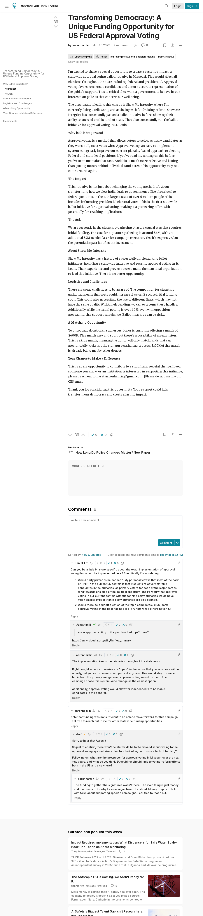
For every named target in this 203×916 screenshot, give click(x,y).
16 (113, 885)
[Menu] (6, 6)
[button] (94, 435)
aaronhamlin (81, 45)
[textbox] (124, 527)
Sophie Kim (77, 885)
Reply (74, 616)
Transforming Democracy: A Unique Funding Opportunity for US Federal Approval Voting (23, 73)
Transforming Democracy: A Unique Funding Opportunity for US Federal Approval (121, 26)
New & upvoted (91, 554)
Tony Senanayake (81, 851)
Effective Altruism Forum (35, 6)
